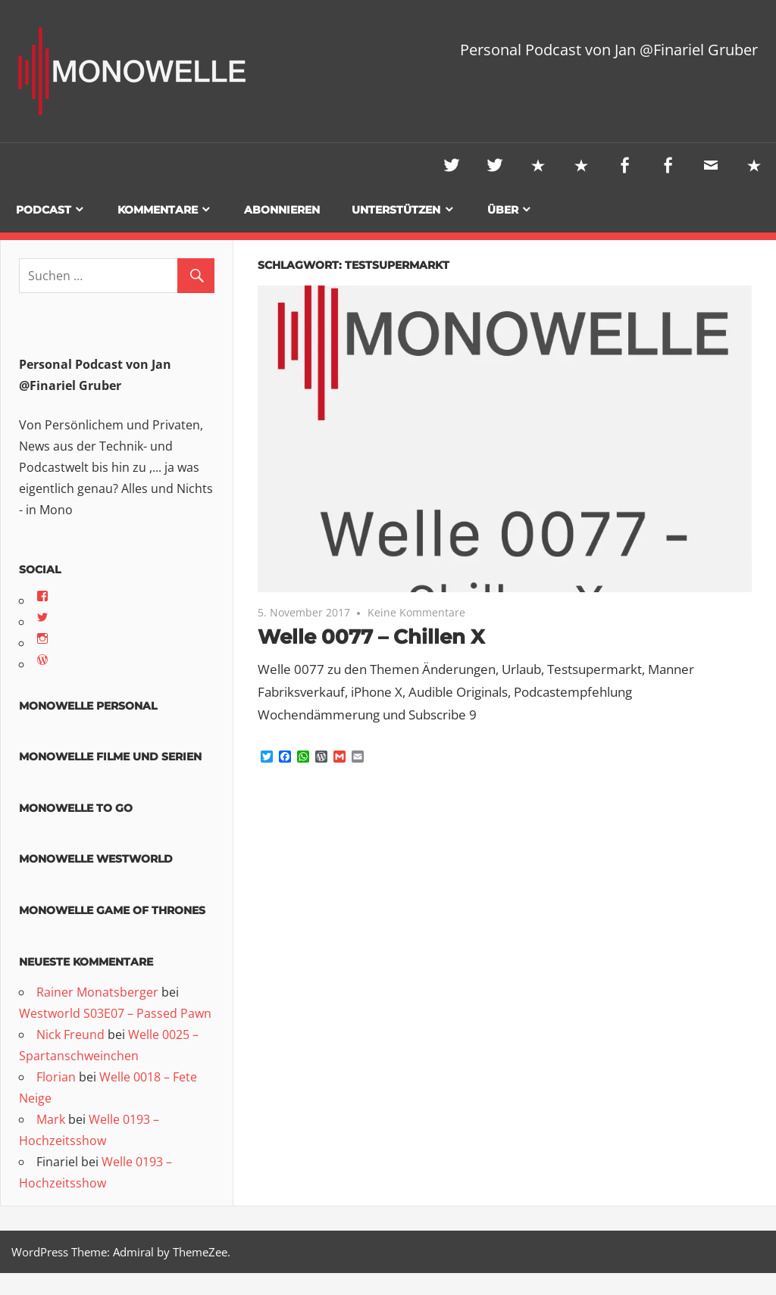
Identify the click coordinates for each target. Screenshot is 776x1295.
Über (502, 210)
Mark (50, 1120)
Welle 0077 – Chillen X (379, 637)
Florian (56, 1077)
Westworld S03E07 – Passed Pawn (115, 1014)
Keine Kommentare (416, 613)
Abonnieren (282, 210)
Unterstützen (396, 210)
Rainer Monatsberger (97, 993)
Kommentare (157, 210)
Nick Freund (70, 1035)
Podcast (43, 210)
